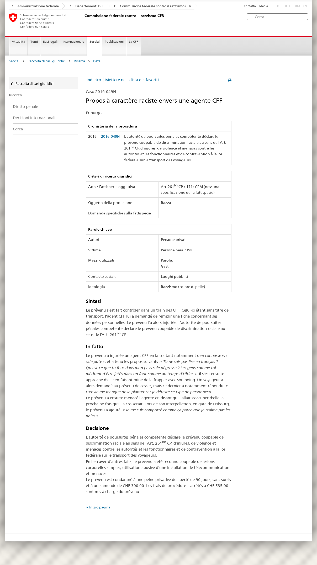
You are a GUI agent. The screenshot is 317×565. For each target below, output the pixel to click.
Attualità (18, 41)
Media (263, 6)
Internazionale (73, 41)
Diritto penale (25, 106)
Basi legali (50, 41)
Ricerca (79, 61)
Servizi (94, 41)
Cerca (18, 128)
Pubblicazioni (114, 41)
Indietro (94, 79)
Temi (34, 41)
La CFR (134, 41)
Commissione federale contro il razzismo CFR (152, 6)
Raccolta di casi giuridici (47, 61)
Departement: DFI (86, 6)
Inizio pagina (99, 507)
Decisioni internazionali (34, 117)
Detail (98, 61)
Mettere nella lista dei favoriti (132, 79)
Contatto (250, 6)
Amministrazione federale (35, 6)
